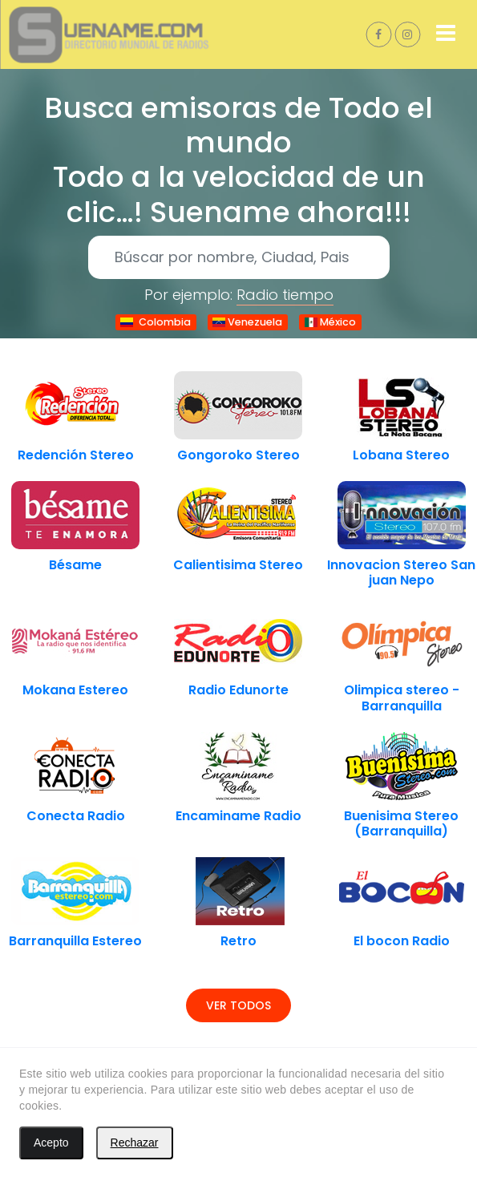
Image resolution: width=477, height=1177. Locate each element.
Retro (238, 941)
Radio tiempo (284, 295)
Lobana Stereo (401, 455)
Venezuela (247, 322)
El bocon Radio (402, 941)
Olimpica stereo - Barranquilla (401, 697)
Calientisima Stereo (238, 565)
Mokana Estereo (75, 690)
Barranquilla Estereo (75, 941)
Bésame (75, 565)
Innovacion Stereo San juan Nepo (401, 572)
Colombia (155, 322)
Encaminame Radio (238, 816)
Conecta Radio (75, 816)
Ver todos (238, 1005)
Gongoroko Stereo (238, 455)
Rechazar (135, 1142)
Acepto (51, 1142)
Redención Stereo (76, 455)
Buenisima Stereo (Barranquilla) (401, 823)
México (330, 322)
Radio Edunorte (238, 690)
